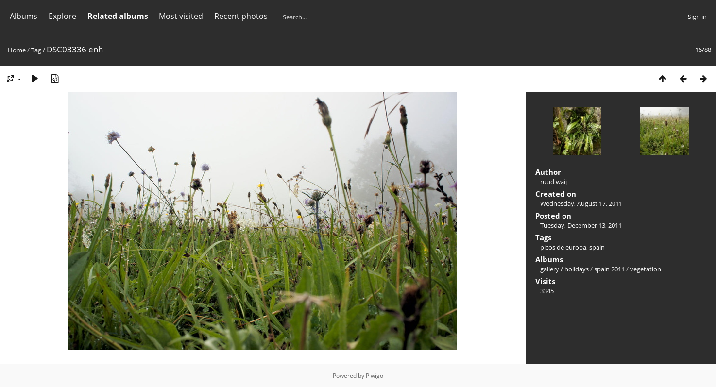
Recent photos (241, 16)
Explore (62, 16)
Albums (23, 16)
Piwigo (374, 375)
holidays (576, 269)
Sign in (697, 16)
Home (17, 50)
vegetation (645, 269)
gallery (549, 269)
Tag (36, 50)
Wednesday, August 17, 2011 (581, 203)
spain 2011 (609, 269)
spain (597, 247)
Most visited (181, 16)
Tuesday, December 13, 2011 (581, 225)
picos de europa (563, 247)
